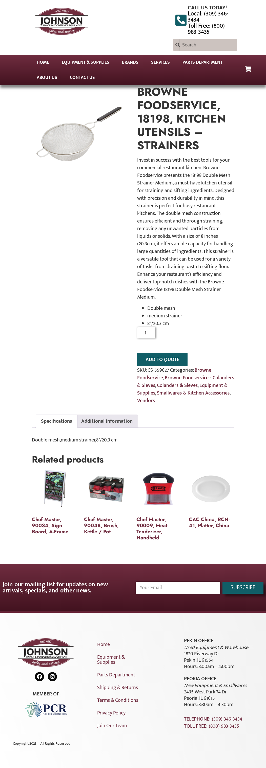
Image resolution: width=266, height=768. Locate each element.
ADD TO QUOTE (162, 359)
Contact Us (82, 77)
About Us (47, 77)
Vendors (146, 400)
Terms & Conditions (117, 700)
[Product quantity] (146, 332)
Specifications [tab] (56, 421)
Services (160, 62)
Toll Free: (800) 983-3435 (206, 29)
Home (43, 62)
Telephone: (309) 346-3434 (213, 719)
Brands (130, 62)
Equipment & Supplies (85, 62)
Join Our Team (112, 725)
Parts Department (202, 62)
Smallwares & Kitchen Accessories (193, 393)
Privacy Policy (111, 713)
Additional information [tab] (107, 421)
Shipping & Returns (117, 687)
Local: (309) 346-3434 (208, 17)
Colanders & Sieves (177, 385)
